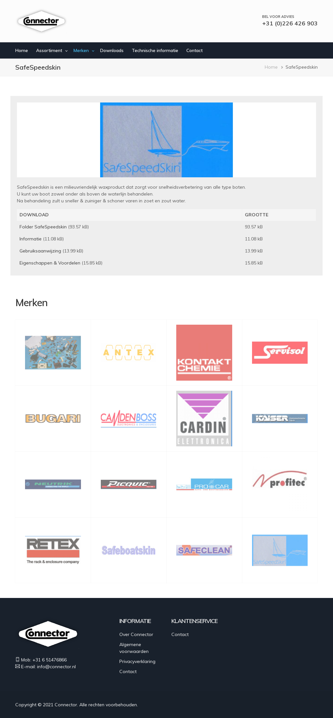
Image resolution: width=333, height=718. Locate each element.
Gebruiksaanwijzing (40, 251)
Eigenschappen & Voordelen (50, 263)
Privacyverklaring (137, 661)
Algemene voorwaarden (134, 648)
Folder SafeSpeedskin (43, 227)
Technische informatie (155, 50)
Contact (194, 50)
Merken (81, 50)
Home (21, 50)
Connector (66, 705)
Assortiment (49, 50)
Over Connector (136, 634)
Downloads (112, 50)
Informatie (31, 239)
